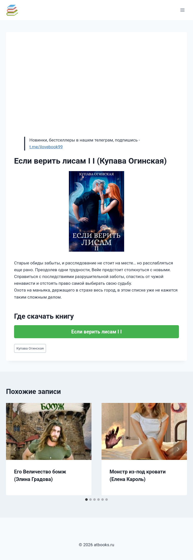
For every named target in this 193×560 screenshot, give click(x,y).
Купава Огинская (30, 348)
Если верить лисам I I (96, 332)
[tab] (86, 499)
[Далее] (177, 449)
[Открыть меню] (182, 10)
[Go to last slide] (15, 449)
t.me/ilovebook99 (46, 146)
